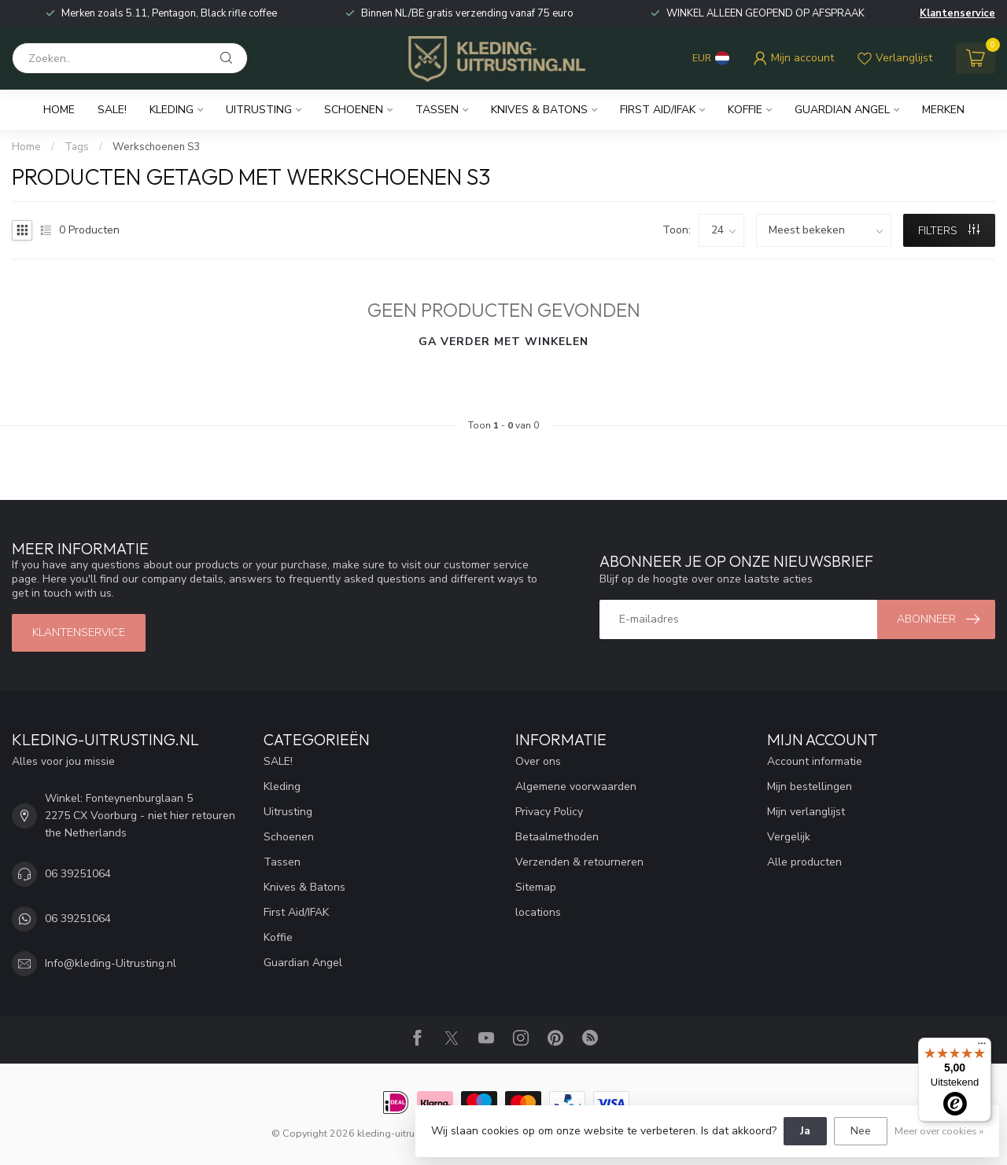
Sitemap (535, 887)
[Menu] (981, 1047)
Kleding (171, 109)
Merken (943, 109)
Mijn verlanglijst (806, 811)
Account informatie (814, 761)
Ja (805, 1130)
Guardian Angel (842, 109)
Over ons (538, 761)
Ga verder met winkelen (503, 341)
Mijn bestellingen (809, 786)
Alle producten (804, 861)
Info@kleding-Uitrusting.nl (110, 963)
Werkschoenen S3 (156, 147)
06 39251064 (78, 873)
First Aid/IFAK (657, 109)
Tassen (437, 109)
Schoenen (353, 109)
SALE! (112, 109)
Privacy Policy (549, 811)
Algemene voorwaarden (575, 786)
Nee (860, 1130)
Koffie (745, 109)
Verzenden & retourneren (579, 861)
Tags (77, 147)
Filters (948, 230)
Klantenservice (957, 13)
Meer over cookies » (938, 1130)
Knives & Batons (539, 109)
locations (538, 912)
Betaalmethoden (557, 836)
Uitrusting (259, 109)
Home (59, 109)
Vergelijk (788, 836)
